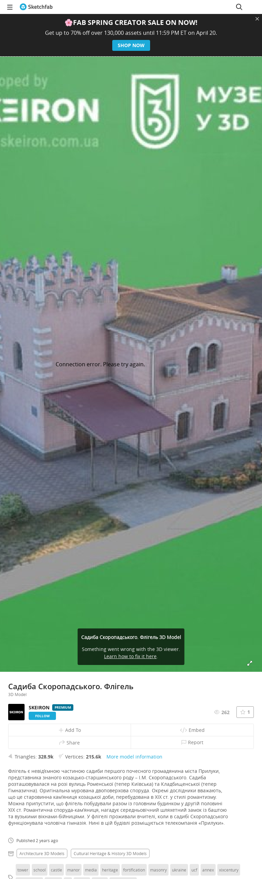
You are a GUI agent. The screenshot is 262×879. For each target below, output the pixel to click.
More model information (134, 756)
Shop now (131, 45)
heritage (110, 870)
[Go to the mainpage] (36, 6)
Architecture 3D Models (41, 853)
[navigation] (10, 7)
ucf (194, 870)
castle (56, 870)
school (39, 870)
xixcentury (228, 870)
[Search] (239, 7)
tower (22, 870)
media (91, 870)
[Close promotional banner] (257, 19)
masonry (158, 870)
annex (208, 870)
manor (73, 870)
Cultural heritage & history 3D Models (110, 853)
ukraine (179, 870)
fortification (134, 870)
